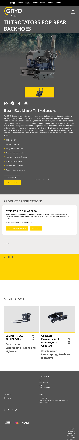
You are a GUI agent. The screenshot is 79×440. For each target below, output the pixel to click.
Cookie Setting (71, 439)
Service (42, 380)
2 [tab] (39, 365)
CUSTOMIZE (36, 228)
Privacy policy (71, 431)
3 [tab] (41, 365)
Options (7, 244)
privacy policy (27, 222)
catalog (12, 185)
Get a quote (12, 190)
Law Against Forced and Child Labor (70, 435)
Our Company (44, 382)
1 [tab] (37, 365)
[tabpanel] (22, 329)
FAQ (41, 385)
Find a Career (7, 398)
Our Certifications (45, 388)
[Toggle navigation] (73, 11)
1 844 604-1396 (44, 398)
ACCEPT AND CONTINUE (17, 228)
